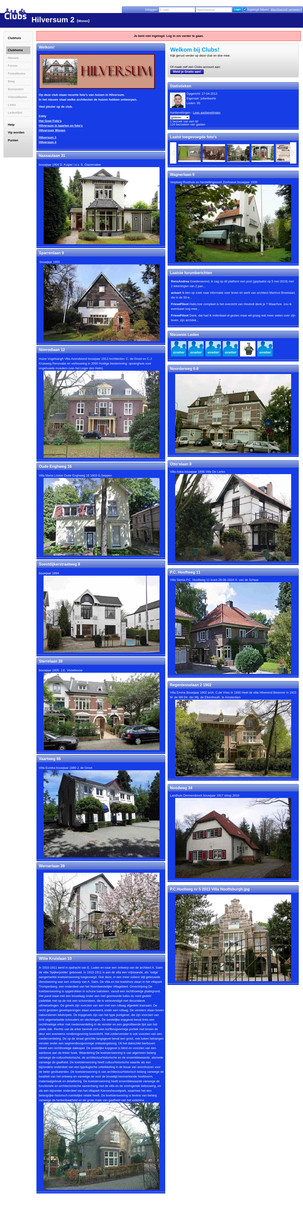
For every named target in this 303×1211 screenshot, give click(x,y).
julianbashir (208, 98)
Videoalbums (17, 97)
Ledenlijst (15, 112)
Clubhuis (14, 38)
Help (11, 124)
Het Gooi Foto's (50, 121)
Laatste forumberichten (191, 273)
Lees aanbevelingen (206, 112)
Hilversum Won (50, 130)
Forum (12, 65)
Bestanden (15, 89)
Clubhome (15, 50)
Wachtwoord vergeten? (286, 9)
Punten (13, 140)
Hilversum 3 (47, 137)
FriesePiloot (179, 304)
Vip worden (16, 132)
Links (12, 105)
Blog (11, 81)
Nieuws (13, 58)
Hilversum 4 (47, 142)
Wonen (83, 21)
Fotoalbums (16, 73)
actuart (176, 292)
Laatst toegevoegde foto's (193, 137)
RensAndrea (180, 281)
